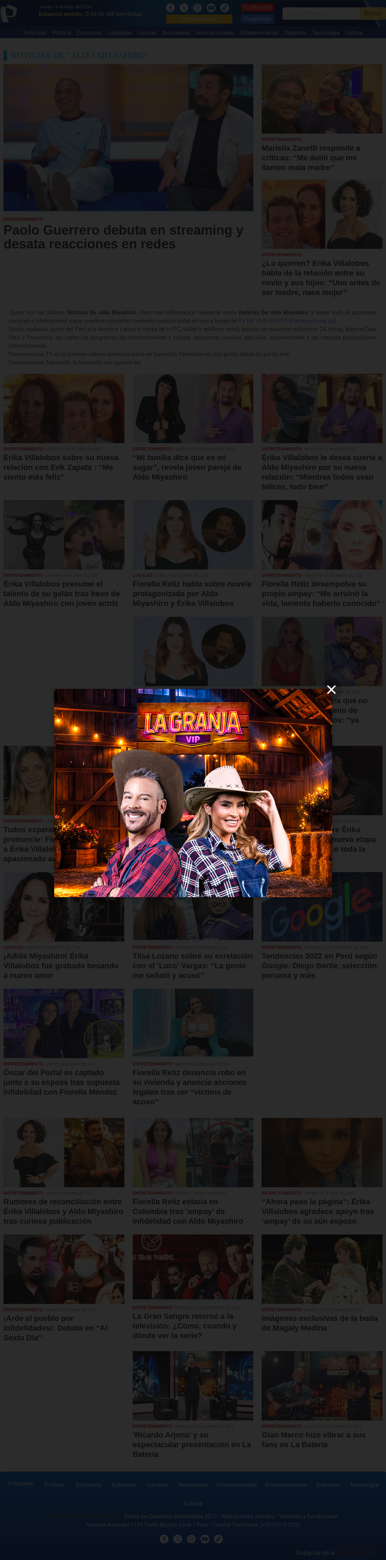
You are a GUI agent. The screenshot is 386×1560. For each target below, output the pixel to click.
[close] (331, 689)
